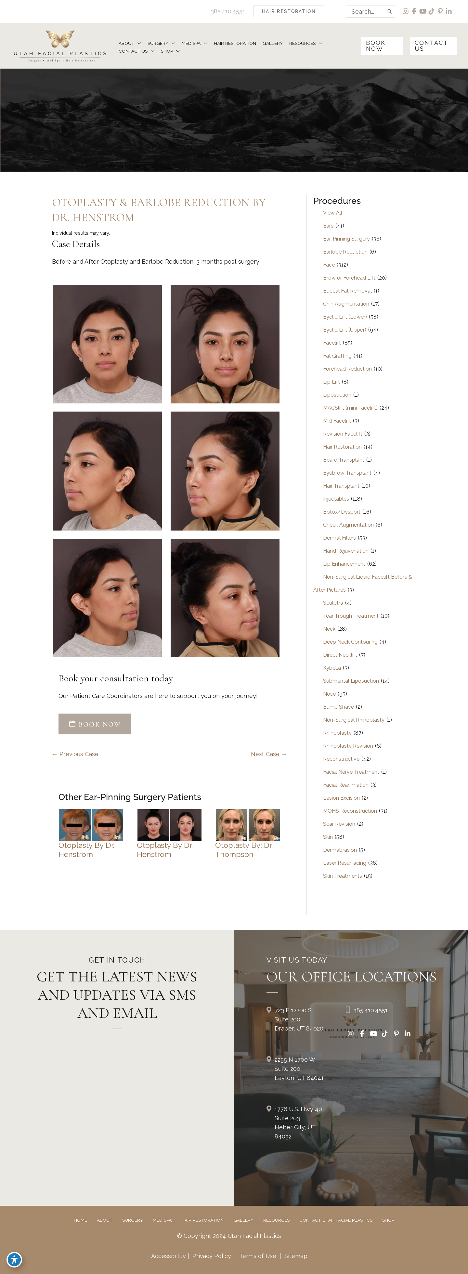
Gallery (243, 1220)
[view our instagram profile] (405, 11)
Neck (329, 629)
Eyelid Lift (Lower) (345, 317)
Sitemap (295, 1256)
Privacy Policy (211, 1256)
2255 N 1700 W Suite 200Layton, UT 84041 (299, 1069)
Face (329, 265)
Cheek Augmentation (348, 525)
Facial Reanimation (346, 785)
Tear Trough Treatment (351, 616)
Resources (276, 1220)
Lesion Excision (341, 798)
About (104, 1220)
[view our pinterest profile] (440, 11)
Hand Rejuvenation (346, 551)
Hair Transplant (341, 486)
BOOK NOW (95, 724)
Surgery (132, 1220)
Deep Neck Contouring (350, 642)
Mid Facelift (337, 421)
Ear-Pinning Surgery (346, 239)
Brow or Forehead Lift (349, 278)
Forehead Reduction (347, 369)
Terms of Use (258, 1256)
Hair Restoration (342, 447)
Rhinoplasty (337, 733)
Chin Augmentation (346, 304)
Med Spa (162, 1220)
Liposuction (337, 395)
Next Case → (269, 754)
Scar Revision (339, 824)
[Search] (389, 11)
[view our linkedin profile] (449, 11)
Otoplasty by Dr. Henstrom (86, 850)
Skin (328, 837)
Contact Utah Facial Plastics (335, 1220)
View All (332, 213)
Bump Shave (338, 707)
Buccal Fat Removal (347, 291)
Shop (388, 1220)
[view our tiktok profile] (431, 11)
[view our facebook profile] (414, 11)
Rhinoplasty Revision (348, 746)
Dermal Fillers (339, 538)
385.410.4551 (227, 11)
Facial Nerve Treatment (351, 772)
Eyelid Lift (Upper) (344, 330)
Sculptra (333, 603)
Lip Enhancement (344, 564)
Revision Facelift (342, 434)
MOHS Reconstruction (350, 811)
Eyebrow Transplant (347, 473)
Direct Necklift (340, 655)
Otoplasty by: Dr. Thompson (244, 850)
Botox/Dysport (341, 512)
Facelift (332, 343)
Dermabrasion (340, 850)
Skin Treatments (342, 876)
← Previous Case (75, 754)
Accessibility (168, 1256)
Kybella (332, 668)
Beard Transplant (343, 460)
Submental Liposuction (351, 681)
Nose (329, 694)
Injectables (336, 499)
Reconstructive (341, 759)
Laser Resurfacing (344, 863)
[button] (288, 11)
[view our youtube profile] (422, 11)
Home (80, 1220)
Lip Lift (331, 382)
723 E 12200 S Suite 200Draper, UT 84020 (299, 1019)
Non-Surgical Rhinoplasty (353, 720)
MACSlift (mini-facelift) (350, 408)
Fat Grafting (337, 356)
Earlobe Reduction (345, 252)
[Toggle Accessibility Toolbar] (14, 1259)
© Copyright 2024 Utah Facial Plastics (229, 1236)
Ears (328, 226)
